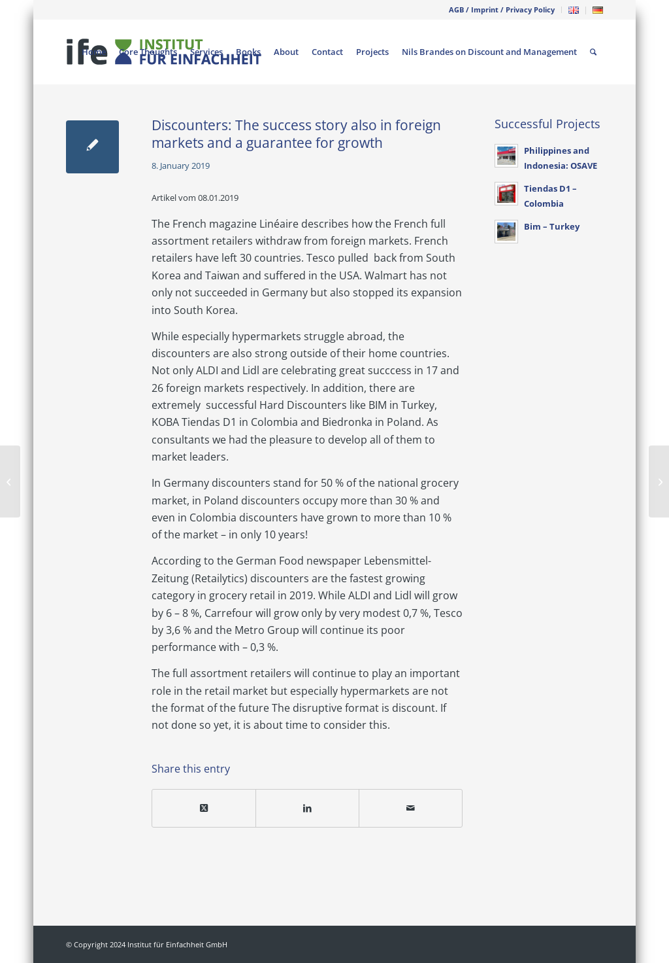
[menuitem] (502, 10)
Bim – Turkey (551, 226)
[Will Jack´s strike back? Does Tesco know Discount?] (10, 481)
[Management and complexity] (659, 481)
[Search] (593, 51)
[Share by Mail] (410, 808)
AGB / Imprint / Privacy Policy (502, 9)
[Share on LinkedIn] (307, 808)
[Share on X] (203, 808)
